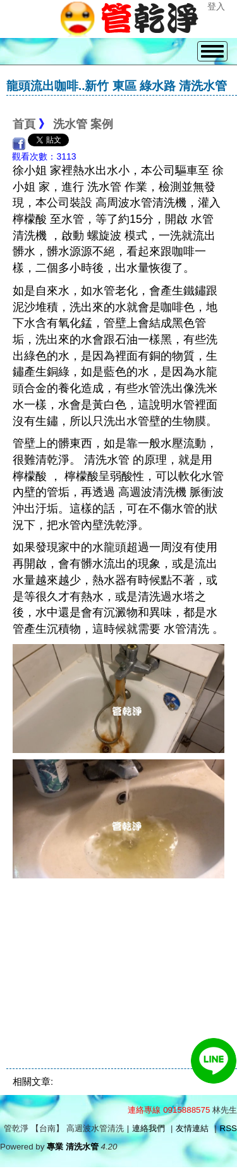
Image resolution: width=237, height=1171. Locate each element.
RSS (228, 1128)
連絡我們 (148, 1128)
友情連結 (192, 1128)
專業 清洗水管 (73, 1146)
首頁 (24, 124)
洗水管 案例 (83, 124)
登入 (216, 6)
